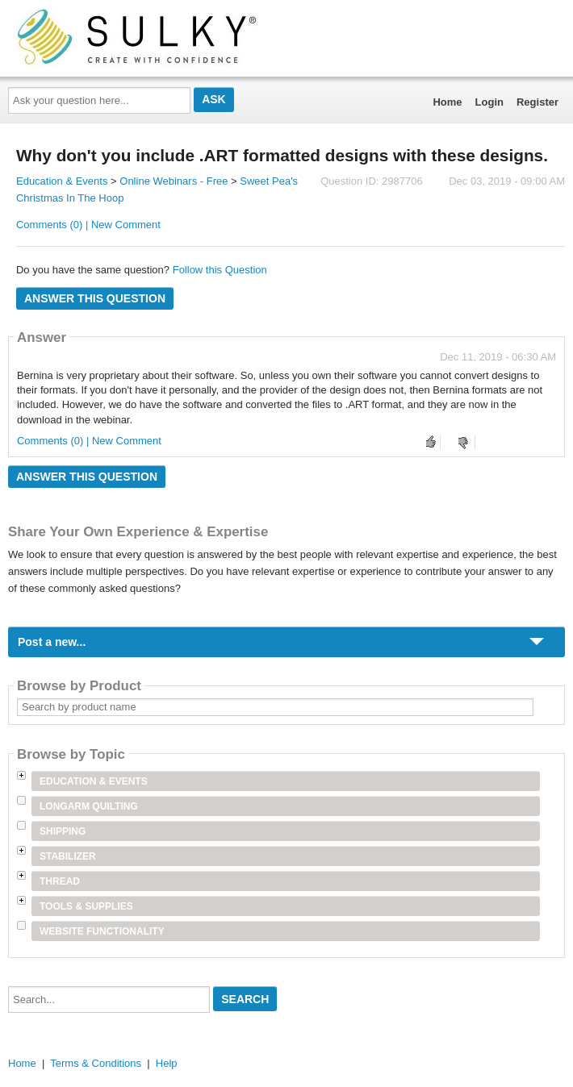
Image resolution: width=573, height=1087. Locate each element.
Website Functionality (102, 931)
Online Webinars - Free (173, 181)
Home (447, 102)
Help (167, 1063)
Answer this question (94, 298)
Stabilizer (68, 856)
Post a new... (52, 641)
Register (537, 102)
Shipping (63, 831)
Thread (60, 881)
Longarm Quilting (89, 806)
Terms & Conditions (95, 1063)
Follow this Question (220, 270)
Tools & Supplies (86, 906)
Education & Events (61, 181)
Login (489, 102)
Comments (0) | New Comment (88, 225)
